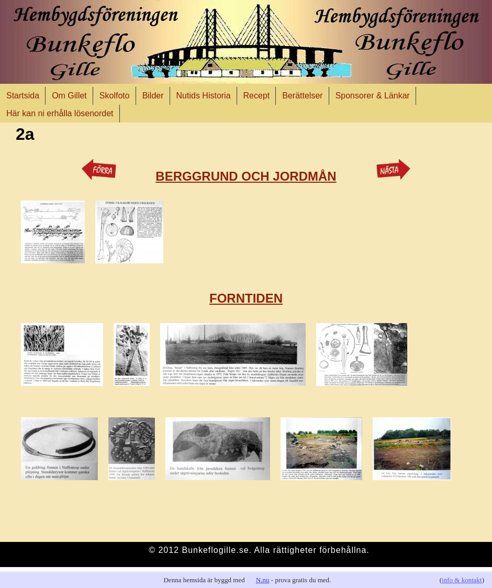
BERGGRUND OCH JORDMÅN (245, 176)
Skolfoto (114, 95)
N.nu (263, 580)
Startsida (22, 95)
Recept (256, 95)
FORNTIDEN (246, 298)
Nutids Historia (203, 95)
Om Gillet (69, 95)
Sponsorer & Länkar (373, 95)
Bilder (153, 95)
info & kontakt (462, 580)
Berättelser (302, 95)
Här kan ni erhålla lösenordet (60, 113)
